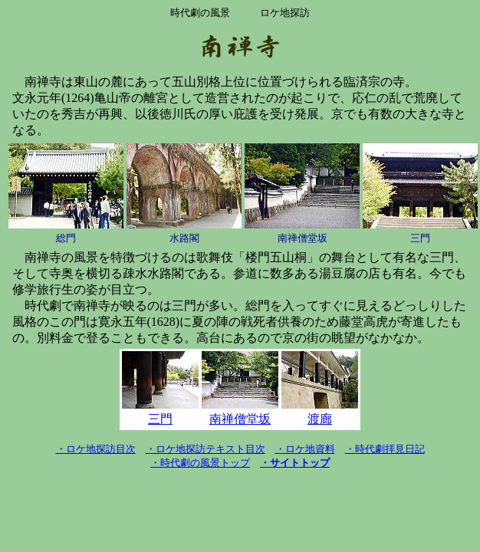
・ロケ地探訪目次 (96, 449)
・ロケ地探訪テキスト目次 (205, 449)
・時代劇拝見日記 (385, 449)
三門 (160, 419)
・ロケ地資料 (305, 449)
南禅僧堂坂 (240, 419)
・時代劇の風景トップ (200, 462)
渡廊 (319, 419)
